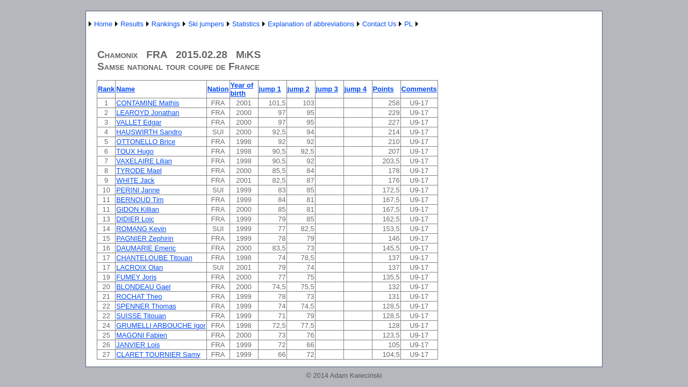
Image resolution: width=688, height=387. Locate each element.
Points (383, 89)
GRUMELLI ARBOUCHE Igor (160, 325)
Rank (106, 89)
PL (408, 24)
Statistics (246, 24)
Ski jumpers (206, 24)
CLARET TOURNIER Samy (158, 354)
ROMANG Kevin (141, 229)
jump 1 (270, 89)
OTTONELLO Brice (145, 142)
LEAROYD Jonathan (147, 113)
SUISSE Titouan (141, 316)
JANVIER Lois (138, 345)
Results (132, 24)
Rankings (166, 24)
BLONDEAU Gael (143, 287)
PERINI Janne (138, 190)
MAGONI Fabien (141, 335)
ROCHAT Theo (139, 296)
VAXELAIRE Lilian (144, 161)
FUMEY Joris (136, 277)
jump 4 (356, 89)
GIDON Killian (137, 209)
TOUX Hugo (134, 151)
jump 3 (327, 89)
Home (103, 24)
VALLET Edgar (138, 122)
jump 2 (299, 89)
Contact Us (379, 24)
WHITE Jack (135, 180)
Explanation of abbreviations (311, 24)
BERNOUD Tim (139, 200)
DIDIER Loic (135, 219)
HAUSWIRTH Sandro (149, 132)
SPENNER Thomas (146, 306)
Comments (419, 89)
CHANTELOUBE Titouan (154, 258)
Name (125, 89)
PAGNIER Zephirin (144, 238)
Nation (218, 89)
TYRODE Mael (139, 171)
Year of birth (242, 89)
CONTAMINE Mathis (147, 103)
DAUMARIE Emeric (146, 248)
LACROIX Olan (139, 267)
